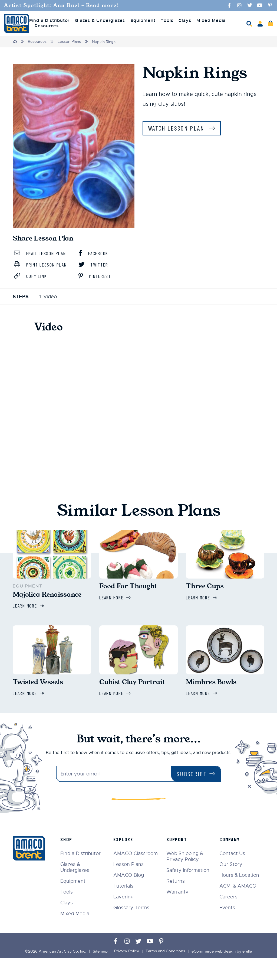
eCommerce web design (214, 950)
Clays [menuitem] (185, 20)
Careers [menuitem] (229, 896)
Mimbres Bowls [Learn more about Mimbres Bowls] (211, 681)
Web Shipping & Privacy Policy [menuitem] (185, 856)
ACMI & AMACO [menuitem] (238, 885)
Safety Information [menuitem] (188, 869)
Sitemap (100, 950)
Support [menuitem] (177, 839)
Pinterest (95, 276)
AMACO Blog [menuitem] (129, 874)
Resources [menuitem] (47, 26)
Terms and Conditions (165, 950)
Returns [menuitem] (176, 880)
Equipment (27, 586)
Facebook (94, 253)
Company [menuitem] (230, 839)
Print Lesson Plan (42, 264)
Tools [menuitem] (167, 20)
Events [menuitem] (227, 907)
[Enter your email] (114, 773)
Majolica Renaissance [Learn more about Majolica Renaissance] (47, 594)
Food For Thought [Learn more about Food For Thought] (128, 585)
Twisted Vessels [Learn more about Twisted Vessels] (38, 681)
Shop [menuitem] (67, 839)
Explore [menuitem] (124, 839)
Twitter (93, 264)
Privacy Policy (126, 950)
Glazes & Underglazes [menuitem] (100, 20)
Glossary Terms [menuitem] (132, 907)
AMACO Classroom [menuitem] (136, 853)
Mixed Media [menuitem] (211, 20)
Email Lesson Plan (41, 253)
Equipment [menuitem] (142, 20)
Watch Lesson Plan (177, 128)
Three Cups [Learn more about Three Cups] (205, 585)
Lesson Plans (69, 41)
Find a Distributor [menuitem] (49, 20)
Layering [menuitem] (124, 896)
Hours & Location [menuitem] (239, 874)
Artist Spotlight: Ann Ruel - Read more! (62, 5)
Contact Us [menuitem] (232, 853)
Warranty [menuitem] (178, 891)
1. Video (48, 296)
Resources (37, 41)
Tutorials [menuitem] (124, 885)
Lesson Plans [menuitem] (129, 863)
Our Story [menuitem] (231, 863)
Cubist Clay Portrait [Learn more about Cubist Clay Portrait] (132, 681)
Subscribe (191, 773)
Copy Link (31, 276)
